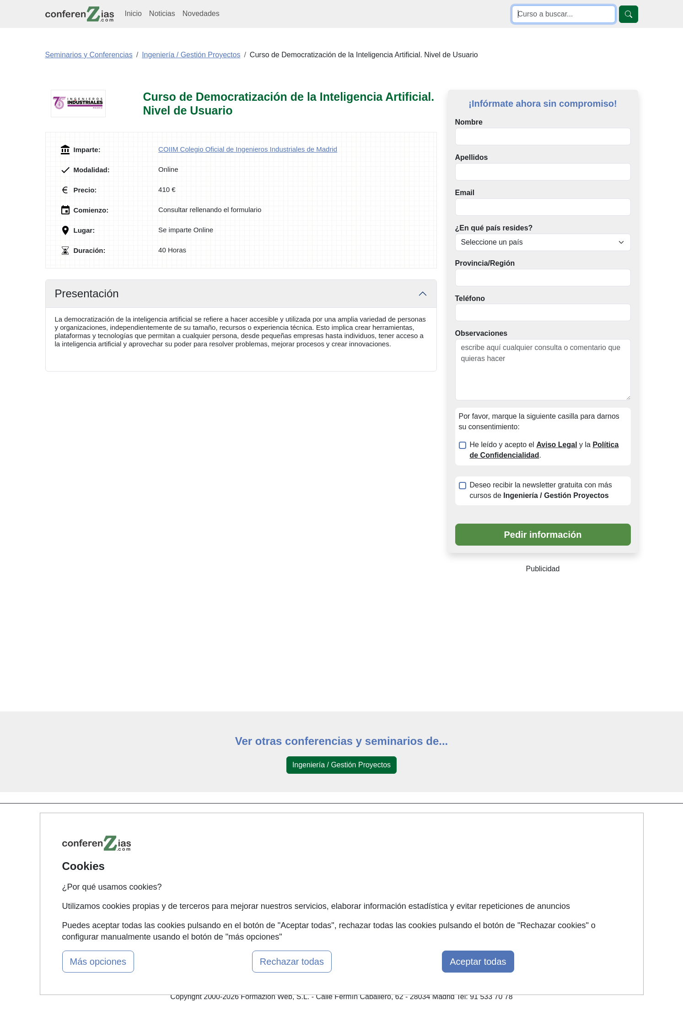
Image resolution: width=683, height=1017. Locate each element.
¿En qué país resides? (494, 228)
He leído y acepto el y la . (544, 450)
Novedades (201, 13)
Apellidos (471, 157)
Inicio (133, 13)
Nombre (469, 122)
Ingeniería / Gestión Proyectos (341, 765)
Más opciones (98, 962)
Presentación (87, 293)
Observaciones (481, 333)
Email (465, 193)
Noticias (162, 13)
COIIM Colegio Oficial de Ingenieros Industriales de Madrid (247, 149)
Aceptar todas (478, 962)
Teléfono (470, 298)
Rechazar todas (292, 962)
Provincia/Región (485, 263)
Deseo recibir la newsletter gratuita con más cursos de (541, 490)
